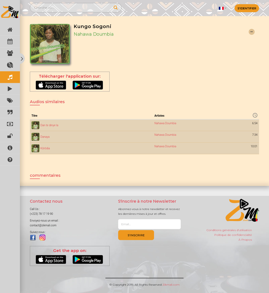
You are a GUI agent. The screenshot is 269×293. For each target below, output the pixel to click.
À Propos (245, 239)
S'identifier (247, 8)
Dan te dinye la (49, 125)
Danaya (45, 136)
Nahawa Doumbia (94, 34)
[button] (222, 8)
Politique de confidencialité (233, 235)
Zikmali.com (171, 284)
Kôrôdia (45, 148)
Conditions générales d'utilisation (229, 230)
